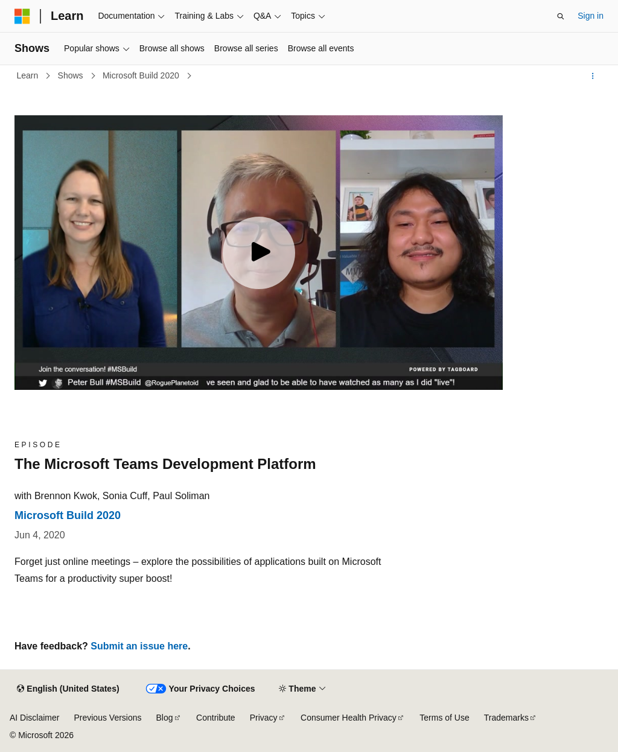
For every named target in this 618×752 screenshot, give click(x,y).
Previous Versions (107, 717)
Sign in (591, 16)
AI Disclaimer (34, 717)
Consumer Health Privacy (349, 717)
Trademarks (506, 717)
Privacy (264, 717)
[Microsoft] (22, 16)
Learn (29, 75)
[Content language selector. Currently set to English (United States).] (68, 689)
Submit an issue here (139, 646)
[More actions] (593, 76)
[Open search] (561, 16)
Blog (164, 717)
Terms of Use (444, 717)
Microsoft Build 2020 (142, 75)
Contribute (215, 717)
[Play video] (259, 253)
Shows (72, 75)
